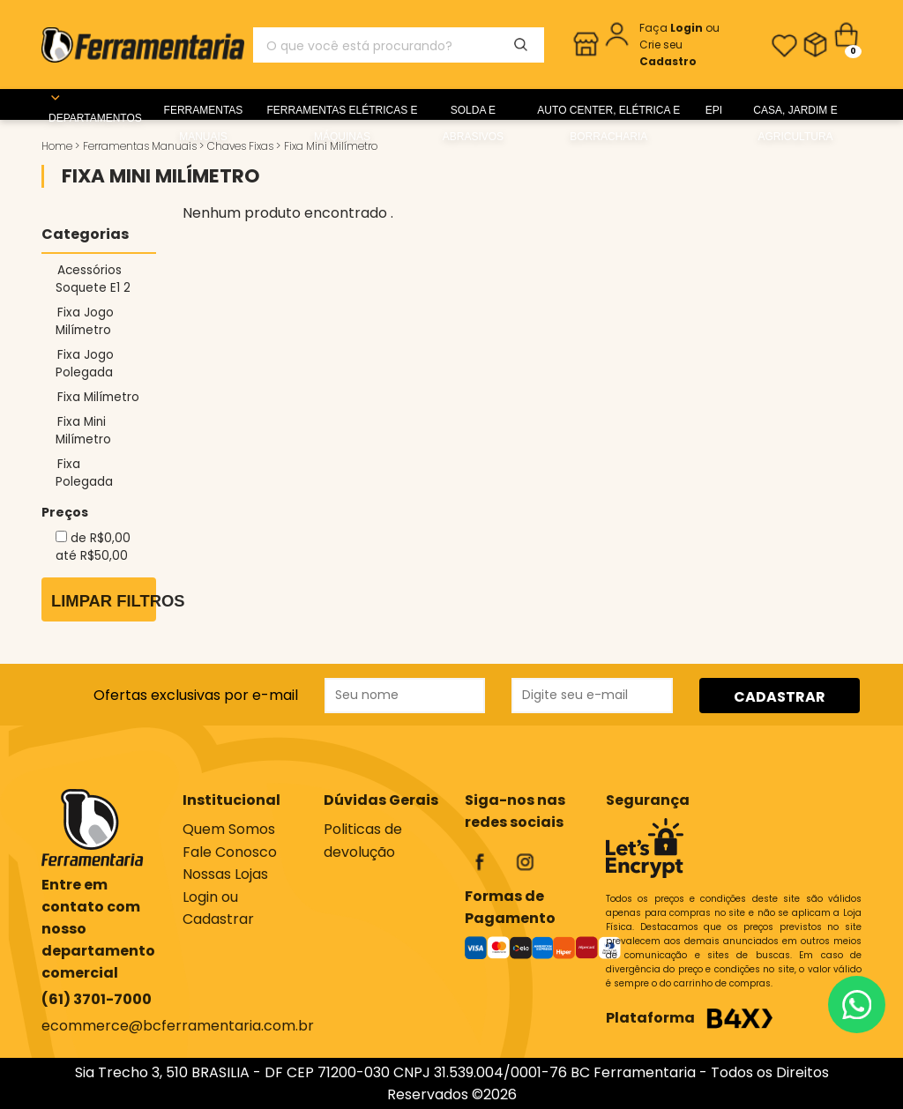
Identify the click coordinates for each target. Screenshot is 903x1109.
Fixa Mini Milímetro (83, 430)
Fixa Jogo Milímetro (85, 321)
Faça (672, 27)
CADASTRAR (779, 697)
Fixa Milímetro (98, 397)
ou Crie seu (679, 44)
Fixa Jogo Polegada (85, 363)
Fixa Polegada (84, 473)
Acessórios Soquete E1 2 (93, 279)
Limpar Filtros (103, 601)
